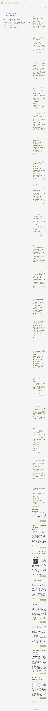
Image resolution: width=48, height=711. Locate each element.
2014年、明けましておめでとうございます (39, 19)
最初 (39, 703)
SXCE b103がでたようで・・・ (39, 227)
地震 (34, 450)
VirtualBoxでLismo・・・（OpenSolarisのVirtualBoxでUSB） (39, 299)
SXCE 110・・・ (36, 224)
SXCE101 (35, 229)
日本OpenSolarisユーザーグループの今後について (39, 43)
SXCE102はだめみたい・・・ (38, 231)
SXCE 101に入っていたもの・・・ (39, 222)
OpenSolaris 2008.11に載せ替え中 (39, 125)
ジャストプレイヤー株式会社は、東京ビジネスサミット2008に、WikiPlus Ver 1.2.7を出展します (39, 413)
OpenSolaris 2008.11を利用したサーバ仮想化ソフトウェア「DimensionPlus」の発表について (39, 129)
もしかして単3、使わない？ (38, 398)
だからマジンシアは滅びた (38, 393)
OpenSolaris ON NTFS (37, 145)
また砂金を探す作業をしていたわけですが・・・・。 (39, 396)
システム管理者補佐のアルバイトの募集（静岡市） (39, 406)
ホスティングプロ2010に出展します (39, 435)
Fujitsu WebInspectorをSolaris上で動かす (39, 88)
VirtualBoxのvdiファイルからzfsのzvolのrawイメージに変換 (39, 308)
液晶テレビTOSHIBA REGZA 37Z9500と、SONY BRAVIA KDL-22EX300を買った (39, 479)
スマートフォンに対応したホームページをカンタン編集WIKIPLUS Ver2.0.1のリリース (39, 417)
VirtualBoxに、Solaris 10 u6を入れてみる (39, 303)
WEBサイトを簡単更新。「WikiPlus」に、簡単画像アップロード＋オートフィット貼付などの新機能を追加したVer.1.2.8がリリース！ (39, 321)
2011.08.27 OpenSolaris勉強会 (39, 63)
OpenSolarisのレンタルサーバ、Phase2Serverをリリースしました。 (39, 200)
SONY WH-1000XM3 (36, 580)
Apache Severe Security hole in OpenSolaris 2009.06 (39, 69)
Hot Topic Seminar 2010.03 (38, 93)
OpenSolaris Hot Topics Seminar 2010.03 (39, 143)
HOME (4, 13)
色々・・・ (35, 491)
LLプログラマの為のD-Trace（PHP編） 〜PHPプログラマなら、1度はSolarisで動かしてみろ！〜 (39, 107)
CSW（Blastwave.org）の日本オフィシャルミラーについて (39, 79)
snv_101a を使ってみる (37, 359)
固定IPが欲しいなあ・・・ (38, 448)
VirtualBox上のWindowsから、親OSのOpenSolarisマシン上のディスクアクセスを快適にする (39, 315)
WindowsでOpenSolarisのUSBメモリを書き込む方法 (39, 331)
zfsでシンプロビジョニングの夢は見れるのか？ (39, 374)
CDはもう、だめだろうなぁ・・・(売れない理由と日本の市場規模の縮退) (39, 72)
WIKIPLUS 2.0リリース (37, 325)
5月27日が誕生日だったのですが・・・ (39, 66)
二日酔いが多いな (36, 442)
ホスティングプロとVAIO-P (38, 437)
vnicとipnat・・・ (36, 371)
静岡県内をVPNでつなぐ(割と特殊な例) (39, 50)
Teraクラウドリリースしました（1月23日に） (39, 31)
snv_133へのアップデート (38, 363)
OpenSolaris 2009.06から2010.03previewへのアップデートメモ (39, 137)
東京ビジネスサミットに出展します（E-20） (39, 476)
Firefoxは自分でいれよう (37, 85)
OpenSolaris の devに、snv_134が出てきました (39, 151)
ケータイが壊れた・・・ (37, 400)
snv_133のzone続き (37, 361)
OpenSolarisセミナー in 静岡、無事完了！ (39, 204)
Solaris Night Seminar (37, 242)
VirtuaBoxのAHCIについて (38, 294)
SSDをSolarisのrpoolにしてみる (39, 219)
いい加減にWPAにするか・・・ (39, 391)
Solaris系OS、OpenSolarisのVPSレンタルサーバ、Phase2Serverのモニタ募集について (39, 262)
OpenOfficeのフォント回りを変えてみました (39, 120)
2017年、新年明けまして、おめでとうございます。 (39, 24)
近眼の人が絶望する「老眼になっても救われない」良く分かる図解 (39, 46)
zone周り (34, 381)
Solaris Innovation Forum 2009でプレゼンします (39, 239)
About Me (44, 7)
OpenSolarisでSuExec (37, 173)
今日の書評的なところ (37, 444)
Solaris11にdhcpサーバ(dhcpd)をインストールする (39, 250)
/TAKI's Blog (10, 2)
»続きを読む (43, 521)
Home (20, 7)
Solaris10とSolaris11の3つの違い (39, 245)
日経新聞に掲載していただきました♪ (39, 467)
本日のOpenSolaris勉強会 (38, 469)
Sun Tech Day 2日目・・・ (38, 271)
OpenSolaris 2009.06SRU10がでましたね (39, 133)
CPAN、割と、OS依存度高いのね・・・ (39, 76)
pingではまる (35, 354)
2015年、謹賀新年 (36, 21)
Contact (38, 7)
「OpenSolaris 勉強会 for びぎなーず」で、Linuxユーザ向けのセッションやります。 (39, 387)
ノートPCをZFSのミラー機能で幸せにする (39, 424)
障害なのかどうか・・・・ (38, 496)
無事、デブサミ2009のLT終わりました (39, 484)
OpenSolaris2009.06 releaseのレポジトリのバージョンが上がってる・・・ (39, 158)
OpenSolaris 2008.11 (37, 122)
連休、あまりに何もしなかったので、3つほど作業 (39, 494)
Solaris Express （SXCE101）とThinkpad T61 (39, 236)
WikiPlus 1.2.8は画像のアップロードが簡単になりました (39, 328)
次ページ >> (43, 701)
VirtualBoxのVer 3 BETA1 (37, 305)
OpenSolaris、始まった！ (38, 166)
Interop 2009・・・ (36, 103)
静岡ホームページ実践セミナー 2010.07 (39, 503)
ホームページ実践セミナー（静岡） (39, 440)
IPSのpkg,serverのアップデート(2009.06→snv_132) (39, 99)
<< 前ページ (37, 701)
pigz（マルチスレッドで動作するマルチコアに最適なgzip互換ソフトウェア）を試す (39, 351)
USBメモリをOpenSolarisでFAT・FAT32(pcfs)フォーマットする (39, 290)
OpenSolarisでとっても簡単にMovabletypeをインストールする (39, 184)
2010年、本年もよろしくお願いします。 (39, 61)
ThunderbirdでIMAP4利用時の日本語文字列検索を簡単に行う (39, 283)
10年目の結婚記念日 (37, 52)
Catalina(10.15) (35, 604)
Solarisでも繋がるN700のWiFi (38, 256)
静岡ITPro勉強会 (36, 498)
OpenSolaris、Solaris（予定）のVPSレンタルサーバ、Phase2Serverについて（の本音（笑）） (39, 163)
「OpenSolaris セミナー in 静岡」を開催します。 (39, 384)
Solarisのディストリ (37, 258)
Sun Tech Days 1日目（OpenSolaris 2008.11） (39, 274)
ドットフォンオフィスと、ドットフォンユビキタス (39, 421)
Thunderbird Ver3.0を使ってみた (39, 280)
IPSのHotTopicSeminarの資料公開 (39, 96)
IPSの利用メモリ (36, 101)
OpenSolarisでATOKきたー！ (38, 168)
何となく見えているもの (37, 446)
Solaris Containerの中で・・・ (39, 233)
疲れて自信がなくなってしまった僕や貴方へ (39, 489)
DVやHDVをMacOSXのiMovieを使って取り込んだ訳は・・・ (39, 27)
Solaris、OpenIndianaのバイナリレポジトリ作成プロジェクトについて (39, 253)
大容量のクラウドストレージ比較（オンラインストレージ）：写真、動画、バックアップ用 (39, 39)
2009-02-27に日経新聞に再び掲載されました (39, 55)
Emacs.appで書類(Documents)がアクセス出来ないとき (39, 553)
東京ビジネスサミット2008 (38, 473)
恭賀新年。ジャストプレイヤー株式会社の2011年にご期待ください (39, 460)
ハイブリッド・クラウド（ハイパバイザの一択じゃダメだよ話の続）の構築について (39, 431)
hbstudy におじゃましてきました (39, 342)
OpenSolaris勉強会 (36, 206)
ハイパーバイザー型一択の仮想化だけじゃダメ (39, 428)
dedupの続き (35, 339)
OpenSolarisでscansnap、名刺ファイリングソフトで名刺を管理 (39, 179)
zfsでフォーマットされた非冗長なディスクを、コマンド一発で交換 (39, 378)
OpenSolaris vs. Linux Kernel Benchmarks (39, 148)
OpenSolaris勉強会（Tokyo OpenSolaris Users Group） (39, 212)
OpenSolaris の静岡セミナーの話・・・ (39, 154)
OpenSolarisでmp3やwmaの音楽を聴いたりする (39, 176)
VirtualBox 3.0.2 (36, 296)
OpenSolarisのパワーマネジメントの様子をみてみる (39, 197)
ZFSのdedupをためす (37, 333)
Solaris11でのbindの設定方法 (38, 247)
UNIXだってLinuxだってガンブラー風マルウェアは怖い (39, 287)
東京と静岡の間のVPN (37, 471)
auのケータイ (35, 335)
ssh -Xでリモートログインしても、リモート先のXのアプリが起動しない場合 (39, 366)
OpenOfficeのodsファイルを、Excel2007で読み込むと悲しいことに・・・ (39, 116)
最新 (33, 701)
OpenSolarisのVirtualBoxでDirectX (39, 188)
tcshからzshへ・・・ (37, 369)
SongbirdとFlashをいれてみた (38, 265)
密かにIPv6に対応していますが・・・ (39, 453)
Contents (26, 7)
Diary (32, 7)
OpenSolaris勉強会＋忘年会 (38, 214)
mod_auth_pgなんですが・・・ (39, 348)
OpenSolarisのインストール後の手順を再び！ (39, 194)
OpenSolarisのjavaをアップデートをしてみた (39, 191)
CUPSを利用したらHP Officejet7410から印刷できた (39, 82)
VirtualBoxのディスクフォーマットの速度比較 (39, 311)
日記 (7, 13)
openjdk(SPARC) (36, 509)
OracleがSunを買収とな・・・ (39, 216)
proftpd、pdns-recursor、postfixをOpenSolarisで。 (39, 357)
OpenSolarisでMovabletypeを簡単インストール (39, 171)
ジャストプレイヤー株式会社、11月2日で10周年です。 (39, 409)
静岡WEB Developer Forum (38, 500)
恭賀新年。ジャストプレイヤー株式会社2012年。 (39, 457)
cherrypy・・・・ (36, 337)
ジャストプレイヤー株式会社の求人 (39, 35)
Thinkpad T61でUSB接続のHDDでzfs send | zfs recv (39, 277)
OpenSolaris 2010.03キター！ (38, 140)
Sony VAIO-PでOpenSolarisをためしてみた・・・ (39, 269)
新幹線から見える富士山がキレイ (39, 464)
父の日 (34, 486)
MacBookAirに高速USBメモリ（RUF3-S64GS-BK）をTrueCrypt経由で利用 (39, 112)
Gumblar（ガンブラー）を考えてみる (39, 91)
